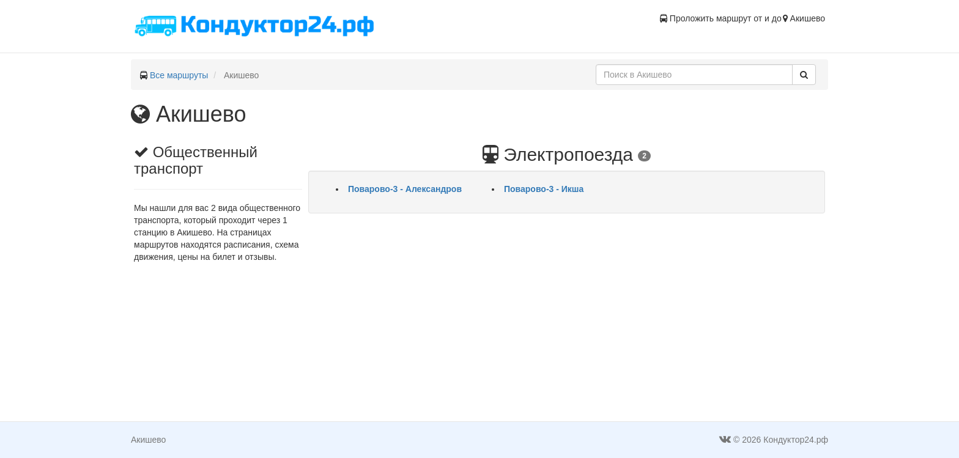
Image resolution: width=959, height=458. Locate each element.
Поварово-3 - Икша (543, 189)
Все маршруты (179, 75)
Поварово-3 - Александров (405, 189)
